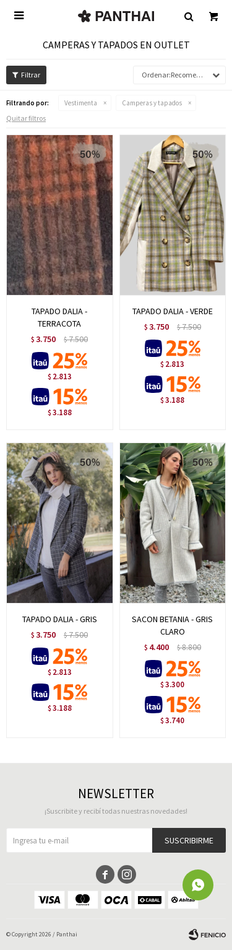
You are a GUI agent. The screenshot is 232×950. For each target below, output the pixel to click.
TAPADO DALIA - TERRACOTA (59, 317)
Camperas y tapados (152, 103)
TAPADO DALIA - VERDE (172, 311)
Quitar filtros (26, 118)
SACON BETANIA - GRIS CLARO (172, 625)
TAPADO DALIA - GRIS (59, 619)
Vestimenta (80, 103)
